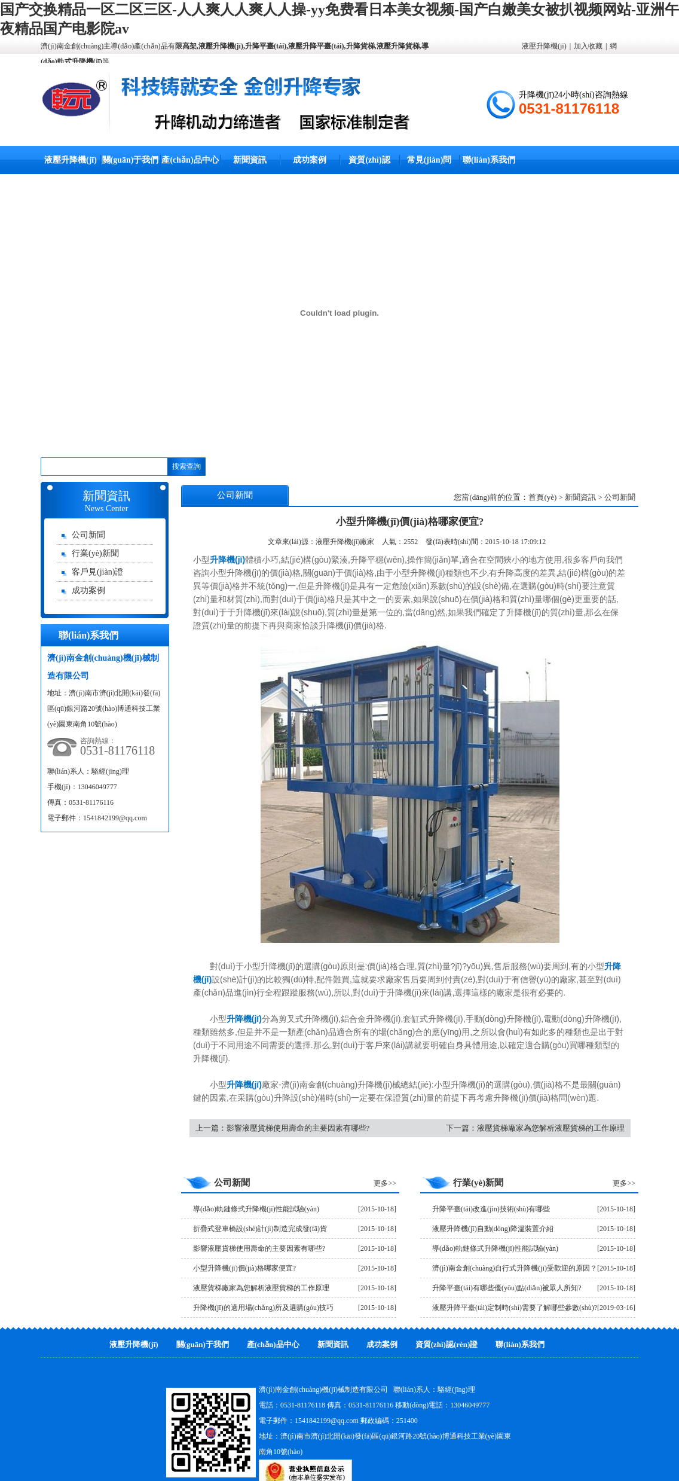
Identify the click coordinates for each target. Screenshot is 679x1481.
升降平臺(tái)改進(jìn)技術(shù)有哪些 (491, 1209)
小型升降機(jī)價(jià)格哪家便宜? (244, 1268)
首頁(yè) (542, 497)
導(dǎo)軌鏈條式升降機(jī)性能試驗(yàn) (256, 1209)
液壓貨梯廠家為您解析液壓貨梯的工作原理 (551, 1127)
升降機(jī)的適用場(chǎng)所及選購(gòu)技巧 (263, 1307)
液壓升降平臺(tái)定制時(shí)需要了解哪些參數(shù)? (514, 1307)
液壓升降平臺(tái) (316, 46)
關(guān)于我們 (130, 159)
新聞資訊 (250, 159)
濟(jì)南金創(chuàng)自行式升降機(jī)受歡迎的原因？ (514, 1268)
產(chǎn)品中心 (189, 159)
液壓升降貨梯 (398, 46)
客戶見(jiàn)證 (97, 571)
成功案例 (309, 159)
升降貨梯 (360, 46)
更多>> (385, 1183)
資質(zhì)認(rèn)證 (446, 1344)
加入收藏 (588, 46)
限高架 (186, 46)
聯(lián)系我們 (489, 159)
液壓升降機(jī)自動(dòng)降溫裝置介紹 (492, 1229)
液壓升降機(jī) (220, 46)
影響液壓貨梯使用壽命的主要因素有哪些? (298, 1127)
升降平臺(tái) (265, 46)
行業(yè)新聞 (95, 553)
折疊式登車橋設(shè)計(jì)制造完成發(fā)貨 (260, 1229)
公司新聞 (88, 534)
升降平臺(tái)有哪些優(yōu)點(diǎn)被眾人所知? (507, 1288)
